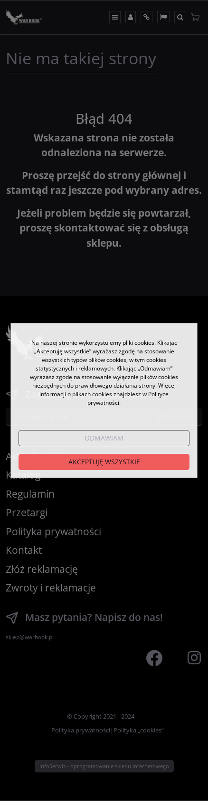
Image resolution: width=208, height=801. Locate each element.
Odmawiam (104, 437)
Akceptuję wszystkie (104, 461)
